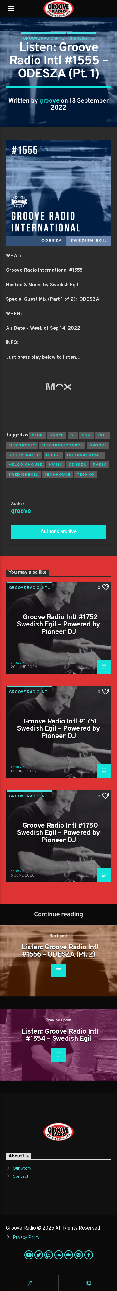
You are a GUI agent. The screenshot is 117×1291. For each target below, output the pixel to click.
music (55, 464)
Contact (21, 1176)
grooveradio (24, 455)
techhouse (57, 474)
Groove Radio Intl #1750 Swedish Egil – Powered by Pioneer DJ (58, 833)
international (84, 455)
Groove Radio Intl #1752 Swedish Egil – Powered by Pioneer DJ (58, 625)
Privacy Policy (26, 1238)
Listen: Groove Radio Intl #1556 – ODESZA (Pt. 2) (60, 951)
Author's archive (59, 532)
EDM (86, 435)
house (53, 455)
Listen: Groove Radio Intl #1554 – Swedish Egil (60, 1035)
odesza (77, 464)
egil (102, 435)
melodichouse (25, 464)
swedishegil (23, 474)
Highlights (82, 38)
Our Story (22, 1168)
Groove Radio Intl (43, 38)
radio (100, 464)
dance (56, 435)
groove (49, 101)
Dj (73, 435)
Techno (85, 474)
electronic (21, 445)
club (37, 435)
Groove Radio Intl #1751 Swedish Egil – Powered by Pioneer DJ (58, 729)
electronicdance (62, 445)
